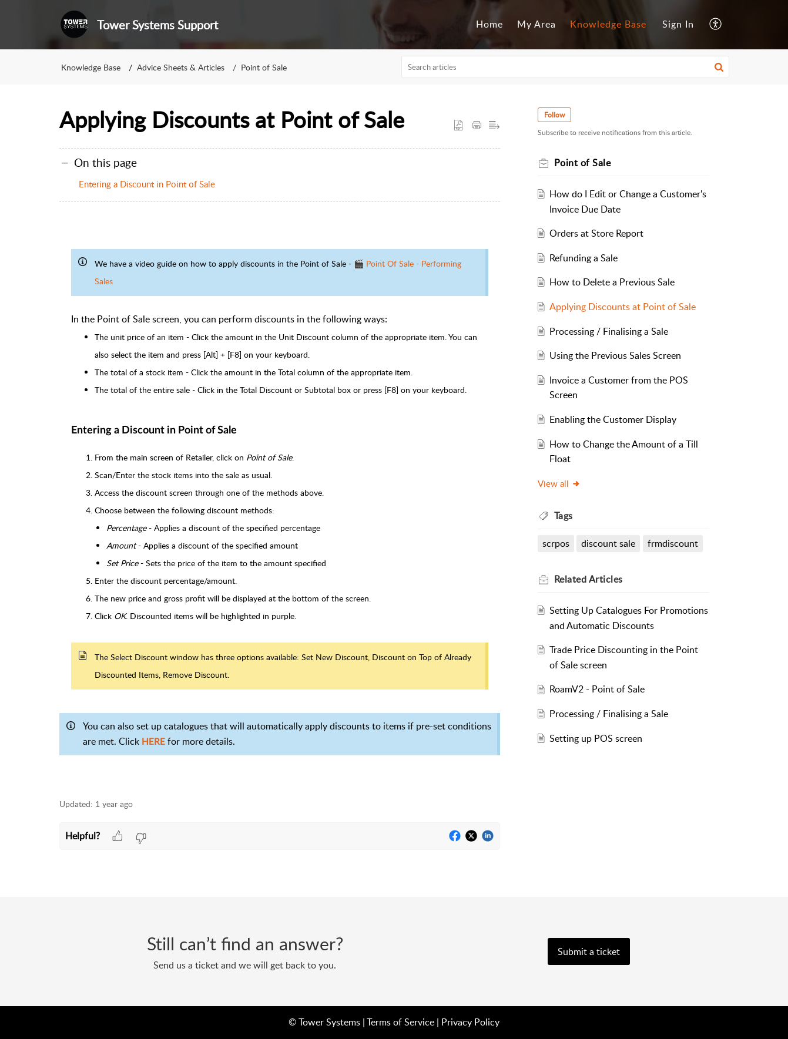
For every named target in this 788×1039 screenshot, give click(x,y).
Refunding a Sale (583, 257)
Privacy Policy (470, 1022)
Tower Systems (329, 1022)
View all (559, 483)
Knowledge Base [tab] (608, 24)
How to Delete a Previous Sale (612, 281)
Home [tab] (489, 24)
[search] (565, 67)
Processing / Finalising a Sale (608, 331)
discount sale (608, 543)
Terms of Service (400, 1022)
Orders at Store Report (596, 233)
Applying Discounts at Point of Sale (622, 306)
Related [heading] (588, 579)
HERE (153, 742)
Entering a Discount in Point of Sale (147, 184)
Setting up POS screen (595, 738)
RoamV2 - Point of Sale (597, 688)
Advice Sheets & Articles (180, 67)
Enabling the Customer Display (612, 419)
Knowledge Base (90, 67)
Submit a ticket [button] (589, 951)
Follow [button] (554, 115)
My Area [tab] (536, 24)
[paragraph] (279, 506)
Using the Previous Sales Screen (615, 355)
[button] (716, 24)
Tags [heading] (563, 515)
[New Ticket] (589, 951)
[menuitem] (678, 24)
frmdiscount (673, 543)
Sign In (678, 24)
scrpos (555, 543)
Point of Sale (264, 67)
